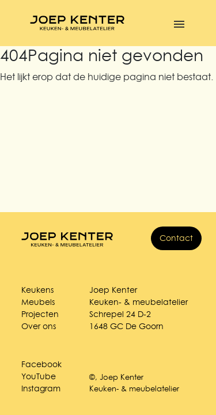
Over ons (38, 326)
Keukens (37, 290)
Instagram (40, 388)
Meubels (38, 302)
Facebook (41, 364)
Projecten (40, 314)
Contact (176, 238)
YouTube (38, 376)
